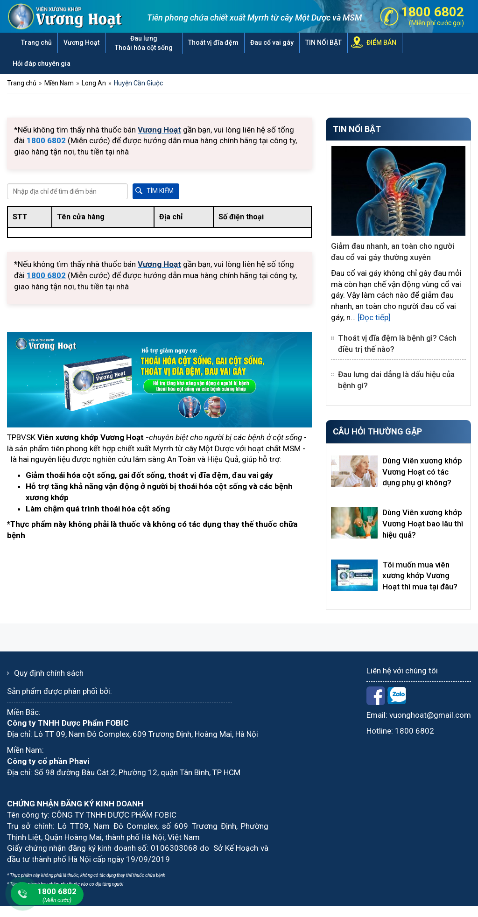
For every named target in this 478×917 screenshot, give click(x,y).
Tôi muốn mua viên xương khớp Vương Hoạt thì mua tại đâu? (419, 576)
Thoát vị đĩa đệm (213, 42)
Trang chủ (36, 42)
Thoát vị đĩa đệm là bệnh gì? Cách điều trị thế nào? (397, 343)
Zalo (396, 695)
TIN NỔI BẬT (323, 42)
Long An (94, 83)
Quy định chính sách (49, 673)
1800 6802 (414, 730)
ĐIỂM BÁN (381, 42)
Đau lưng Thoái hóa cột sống (144, 43)
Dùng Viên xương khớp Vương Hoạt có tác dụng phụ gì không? (422, 472)
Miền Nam (59, 83)
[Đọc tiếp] (374, 317)
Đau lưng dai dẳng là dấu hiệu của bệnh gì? (396, 380)
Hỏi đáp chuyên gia (41, 63)
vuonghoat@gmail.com (430, 715)
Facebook (375, 695)
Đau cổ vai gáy (272, 42)
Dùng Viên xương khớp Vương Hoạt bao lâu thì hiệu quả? (422, 523)
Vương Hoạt (81, 42)
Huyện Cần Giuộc (138, 83)
